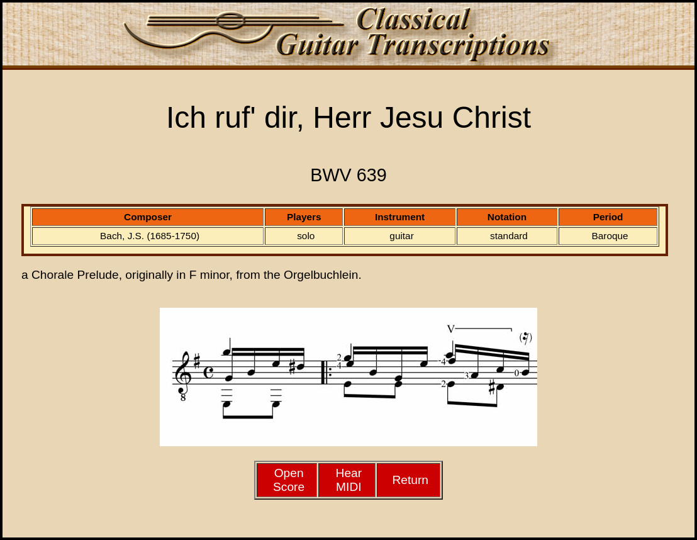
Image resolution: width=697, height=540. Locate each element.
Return (410, 480)
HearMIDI (349, 479)
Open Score (288, 479)
